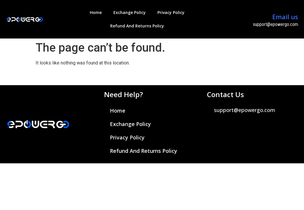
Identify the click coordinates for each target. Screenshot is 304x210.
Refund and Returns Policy (137, 26)
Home (96, 12)
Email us (285, 16)
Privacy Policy (170, 12)
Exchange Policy (129, 12)
